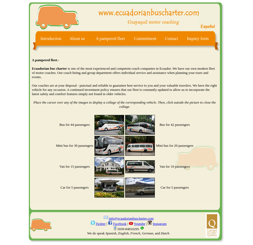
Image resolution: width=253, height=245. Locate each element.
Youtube (139, 224)
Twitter (101, 224)
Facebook (119, 224)
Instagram (160, 224)
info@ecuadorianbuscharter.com (131, 218)
